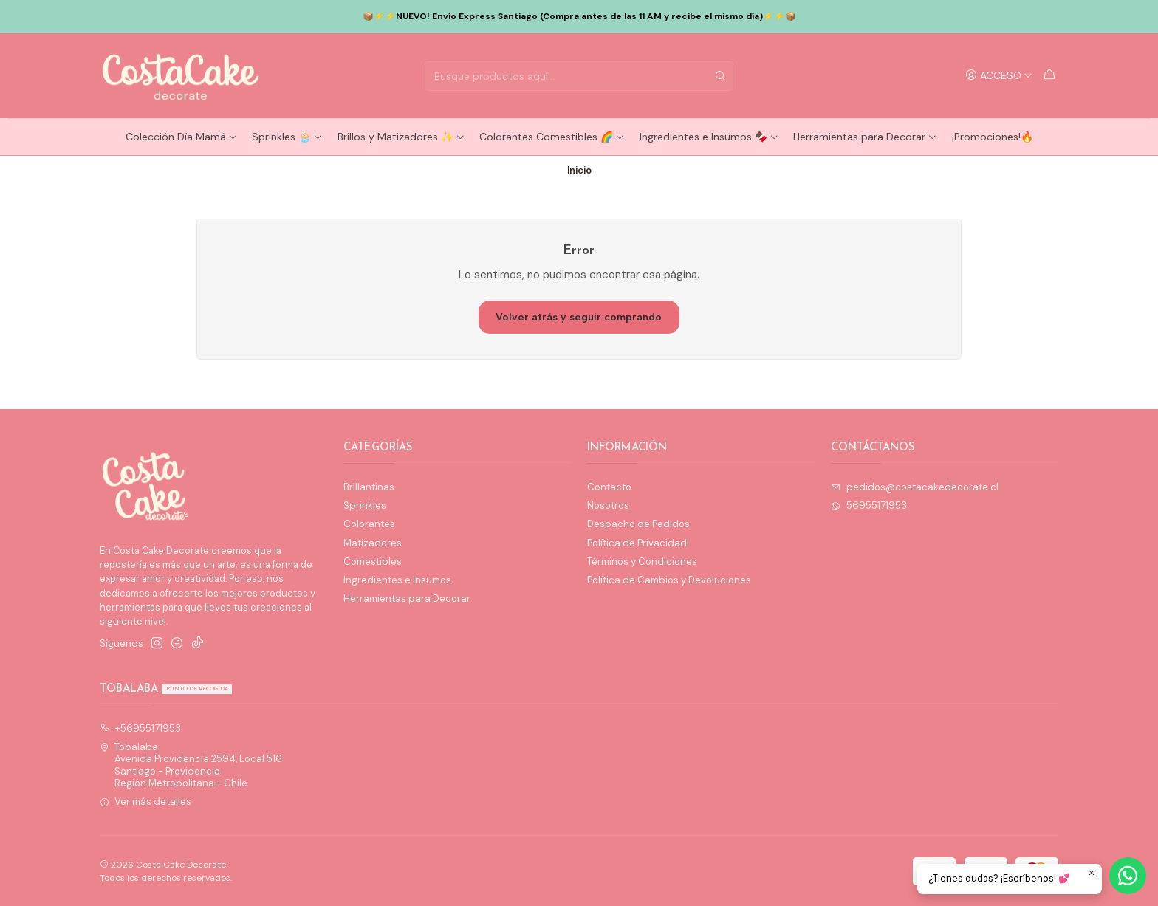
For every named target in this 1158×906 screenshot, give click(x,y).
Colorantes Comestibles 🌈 (552, 136)
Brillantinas (368, 487)
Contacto (609, 487)
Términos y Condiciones (642, 561)
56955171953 (869, 505)
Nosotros (608, 505)
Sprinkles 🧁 (287, 136)
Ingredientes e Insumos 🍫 (709, 136)
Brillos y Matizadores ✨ (401, 136)
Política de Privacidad (637, 543)
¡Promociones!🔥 (992, 136)
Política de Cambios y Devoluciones (669, 580)
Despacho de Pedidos (638, 524)
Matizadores (372, 543)
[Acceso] (999, 75)
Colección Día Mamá (182, 136)
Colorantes (369, 524)
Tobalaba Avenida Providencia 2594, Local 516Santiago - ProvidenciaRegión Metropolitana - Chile (191, 765)
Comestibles (372, 561)
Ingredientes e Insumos (397, 580)
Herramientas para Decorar (865, 136)
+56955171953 (141, 728)
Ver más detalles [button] (146, 801)
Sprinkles (364, 505)
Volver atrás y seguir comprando (579, 317)
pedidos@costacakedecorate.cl (914, 487)
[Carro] (1049, 75)
